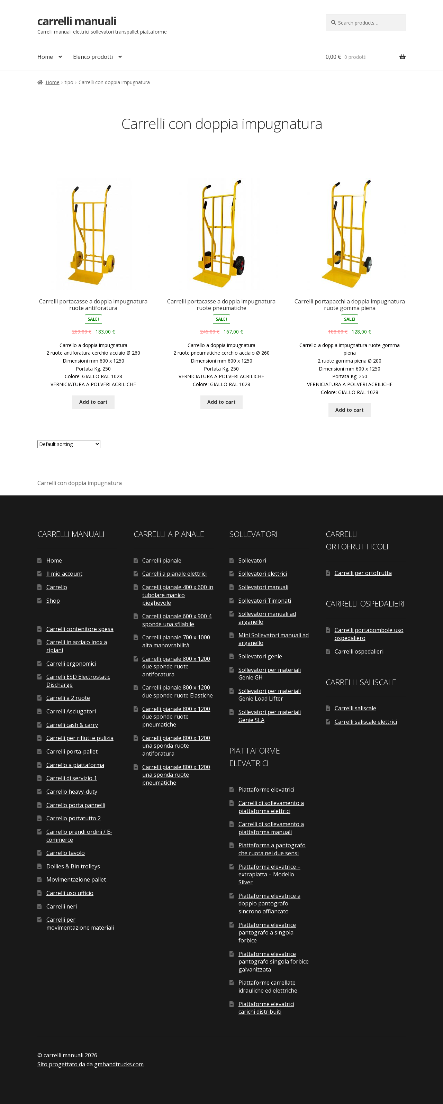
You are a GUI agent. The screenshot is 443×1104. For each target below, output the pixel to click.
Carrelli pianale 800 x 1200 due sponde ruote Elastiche (177, 691)
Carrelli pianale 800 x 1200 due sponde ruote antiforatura (176, 666)
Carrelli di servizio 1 (71, 778)
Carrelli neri (61, 906)
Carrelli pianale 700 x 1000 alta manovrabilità (176, 641)
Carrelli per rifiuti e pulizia (80, 738)
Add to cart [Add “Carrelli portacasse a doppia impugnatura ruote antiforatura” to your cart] (93, 402)
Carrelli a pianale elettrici (174, 573)
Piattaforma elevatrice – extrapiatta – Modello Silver (269, 874)
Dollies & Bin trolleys (73, 866)
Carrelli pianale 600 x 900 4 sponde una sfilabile (176, 620)
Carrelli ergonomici (71, 663)
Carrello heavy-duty (71, 791)
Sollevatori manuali (263, 587)
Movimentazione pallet (76, 879)
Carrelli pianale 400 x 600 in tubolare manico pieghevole (177, 594)
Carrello (56, 587)
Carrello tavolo (65, 853)
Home (45, 57)
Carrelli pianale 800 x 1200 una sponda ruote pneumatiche (176, 774)
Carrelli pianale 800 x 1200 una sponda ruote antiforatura (176, 745)
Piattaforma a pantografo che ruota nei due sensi (272, 849)
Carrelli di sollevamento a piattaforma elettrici (271, 807)
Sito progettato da (61, 1064)
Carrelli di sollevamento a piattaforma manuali (271, 828)
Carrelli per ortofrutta (363, 573)
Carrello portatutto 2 (73, 818)
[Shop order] (68, 444)
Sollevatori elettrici (262, 573)
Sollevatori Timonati (264, 600)
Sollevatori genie (260, 656)
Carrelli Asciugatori (71, 711)
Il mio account (64, 573)
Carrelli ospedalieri (359, 651)
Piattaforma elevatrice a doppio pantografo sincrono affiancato (269, 903)
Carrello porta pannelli (75, 805)
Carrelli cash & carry (72, 725)
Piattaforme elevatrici (266, 789)
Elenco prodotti (93, 57)
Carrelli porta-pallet (72, 751)
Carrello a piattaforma (75, 765)
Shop (53, 600)
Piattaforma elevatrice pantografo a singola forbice (267, 932)
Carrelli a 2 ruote (68, 698)
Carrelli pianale (161, 560)
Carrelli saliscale (355, 708)
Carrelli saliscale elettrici (366, 722)
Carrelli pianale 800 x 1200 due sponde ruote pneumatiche (176, 716)
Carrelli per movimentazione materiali (80, 923)
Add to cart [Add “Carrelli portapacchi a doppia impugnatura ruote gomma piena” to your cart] (349, 410)
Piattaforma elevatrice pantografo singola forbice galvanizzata (273, 961)
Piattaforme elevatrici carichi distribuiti (266, 1008)
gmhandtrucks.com (119, 1064)
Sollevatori (252, 560)
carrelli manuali (76, 20)
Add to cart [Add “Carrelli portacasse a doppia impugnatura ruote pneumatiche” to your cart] (221, 402)
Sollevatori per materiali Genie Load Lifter (269, 695)
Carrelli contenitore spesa (80, 629)
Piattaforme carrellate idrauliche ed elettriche (267, 986)
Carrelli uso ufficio (69, 893)
